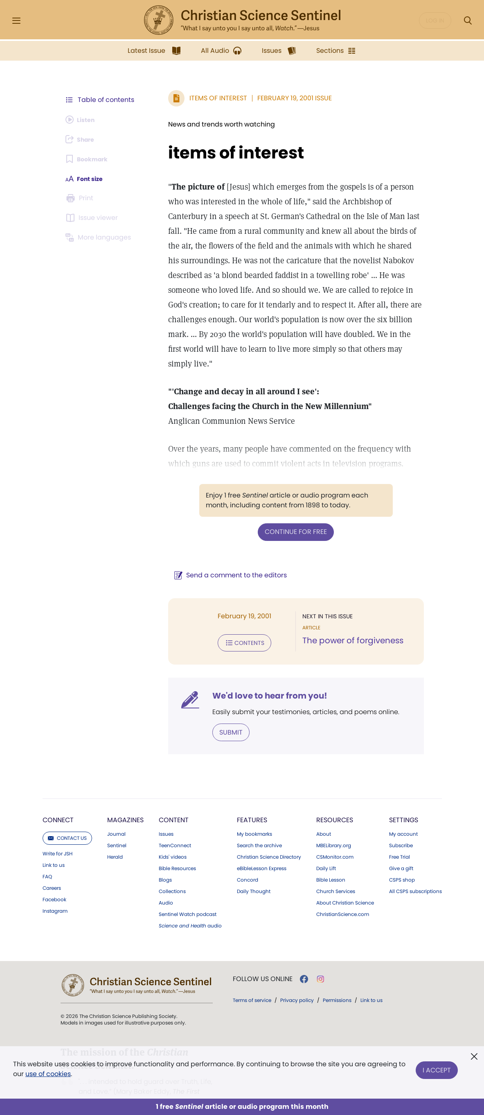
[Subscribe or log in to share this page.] (83, 139)
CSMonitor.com (334, 839)
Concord (247, 861)
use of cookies (48, 1074)
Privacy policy (297, 982)
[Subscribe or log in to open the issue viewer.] (93, 218)
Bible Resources (177, 850)
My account (403, 816)
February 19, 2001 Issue (282, 98)
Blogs (165, 861)
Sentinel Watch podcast (187, 896)
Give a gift (401, 850)
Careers (52, 870)
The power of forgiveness (347, 625)
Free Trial (399, 839)
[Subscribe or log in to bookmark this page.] (90, 159)
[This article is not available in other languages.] (100, 237)
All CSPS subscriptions (415, 873)
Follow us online (263, 961)
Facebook (54, 881)
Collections (172, 873)
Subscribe (401, 827)
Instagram (55, 893)
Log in (435, 20)
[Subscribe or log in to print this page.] (81, 198)
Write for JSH (57, 835)
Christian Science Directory (269, 839)
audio (190, 907)
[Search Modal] (467, 21)
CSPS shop (402, 861)
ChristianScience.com (342, 896)
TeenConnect (175, 827)
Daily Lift (326, 850)
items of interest (224, 152)
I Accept (437, 1067)
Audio (166, 884)
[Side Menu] (16, 21)
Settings (403, 802)
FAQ (47, 858)
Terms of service (252, 982)
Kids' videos (173, 839)
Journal (116, 816)
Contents (232, 626)
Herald (115, 839)
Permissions (337, 982)
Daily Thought (253, 873)
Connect (58, 802)
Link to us (54, 847)
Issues (166, 816)
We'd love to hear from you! (257, 679)
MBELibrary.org (333, 827)
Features (252, 802)
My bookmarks (254, 816)
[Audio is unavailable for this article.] (83, 119)
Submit (219, 714)
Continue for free (290, 516)
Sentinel (116, 827)
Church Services (335, 873)
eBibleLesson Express (261, 850)
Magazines (125, 802)
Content (174, 802)
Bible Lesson (330, 861)
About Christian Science (345, 884)
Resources (334, 802)
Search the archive (259, 827)
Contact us (67, 819)
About (323, 816)
